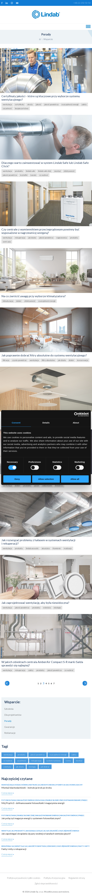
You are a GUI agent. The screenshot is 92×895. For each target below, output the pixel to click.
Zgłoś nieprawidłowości (46, 883)
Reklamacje (10, 732)
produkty (21, 754)
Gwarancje (9, 726)
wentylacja (8, 754)
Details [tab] (46, 422)
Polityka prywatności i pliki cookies (23, 877)
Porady (7, 721)
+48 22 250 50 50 (82, 2)
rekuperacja (36, 760)
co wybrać (8, 760)
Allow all (74, 479)
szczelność (21, 760)
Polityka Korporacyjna (54, 877)
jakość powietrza (37, 754)
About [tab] (76, 422)
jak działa (20, 766)
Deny (17, 479)
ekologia (32, 766)
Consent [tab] (16, 422)
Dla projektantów (12, 714)
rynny (68, 760)
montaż (79, 760)
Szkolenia (8, 708)
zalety (73, 754)
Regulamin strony (76, 877)
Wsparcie (48, 39)
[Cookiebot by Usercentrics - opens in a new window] (76, 414)
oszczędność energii (58, 754)
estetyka (7, 766)
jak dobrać (45, 766)
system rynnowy (53, 760)
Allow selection (46, 479)
